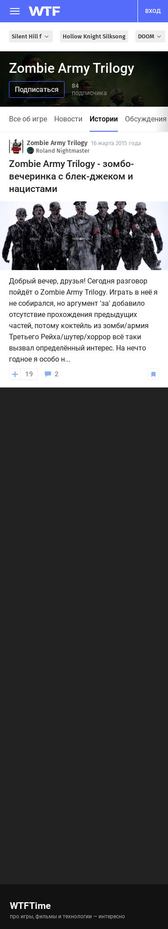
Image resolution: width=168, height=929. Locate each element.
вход (153, 11)
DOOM (150, 36)
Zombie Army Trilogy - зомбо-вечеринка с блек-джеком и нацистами (71, 176)
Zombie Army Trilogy (57, 143)
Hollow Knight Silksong (94, 36)
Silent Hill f (31, 36)
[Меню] (14, 11)
